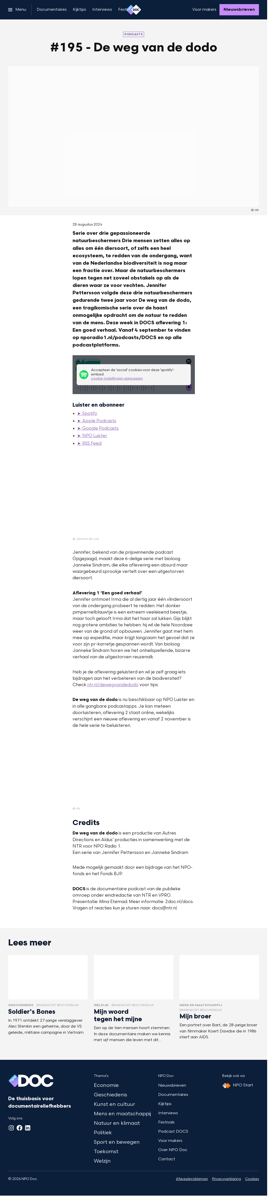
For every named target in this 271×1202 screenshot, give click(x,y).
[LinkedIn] (28, 1128)
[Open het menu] (17, 9)
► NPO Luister (92, 436)
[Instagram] (11, 1128)
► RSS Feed (89, 443)
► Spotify (87, 413)
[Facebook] (19, 1128)
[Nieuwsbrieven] (239, 9)
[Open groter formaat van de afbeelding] (134, 496)
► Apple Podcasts (96, 421)
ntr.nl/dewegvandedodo (112, 685)
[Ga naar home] (133, 10)
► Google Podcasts (98, 428)
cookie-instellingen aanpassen (117, 379)
